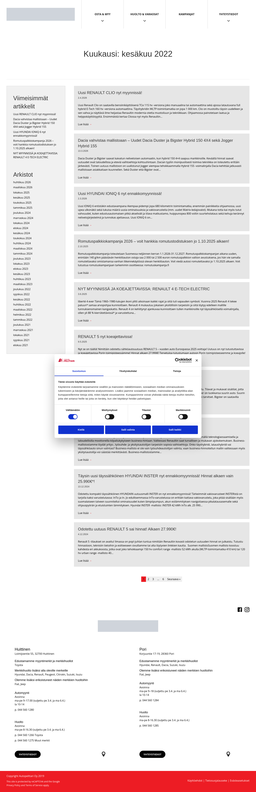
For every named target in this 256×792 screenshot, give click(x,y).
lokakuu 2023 (21, 263)
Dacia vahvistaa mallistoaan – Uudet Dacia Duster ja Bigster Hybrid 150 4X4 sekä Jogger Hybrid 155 (35, 122)
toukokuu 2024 (22, 238)
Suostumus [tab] (79, 371)
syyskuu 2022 (21, 294)
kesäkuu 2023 (21, 274)
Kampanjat (186, 14)
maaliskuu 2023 (22, 284)
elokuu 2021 (20, 345)
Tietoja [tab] (177, 371)
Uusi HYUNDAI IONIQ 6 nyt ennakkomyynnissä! (29, 133)
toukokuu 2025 (22, 202)
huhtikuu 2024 (22, 243)
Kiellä (81, 429)
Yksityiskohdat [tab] (128, 371)
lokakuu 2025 (21, 192)
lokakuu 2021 (21, 335)
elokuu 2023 (20, 269)
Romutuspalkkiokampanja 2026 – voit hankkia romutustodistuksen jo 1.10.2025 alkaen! (34, 144)
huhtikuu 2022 (22, 304)
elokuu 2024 (20, 228)
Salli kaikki (175, 429)
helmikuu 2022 (22, 314)
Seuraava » (173, 579)
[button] (28, 754)
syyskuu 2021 (21, 340)
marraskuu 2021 (23, 330)
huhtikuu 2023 (22, 279)
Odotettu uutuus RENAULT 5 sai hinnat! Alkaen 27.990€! (127, 529)
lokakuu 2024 (21, 223)
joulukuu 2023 (22, 258)
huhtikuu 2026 (22, 182)
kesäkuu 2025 (21, 197)
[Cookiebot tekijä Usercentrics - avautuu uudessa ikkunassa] (177, 360)
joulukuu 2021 (22, 325)
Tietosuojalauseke (216, 780)
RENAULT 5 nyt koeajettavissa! (105, 336)
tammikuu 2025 (22, 207)
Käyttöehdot (194, 780)
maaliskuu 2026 (22, 187)
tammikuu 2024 (22, 253)
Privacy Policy (13, 785)
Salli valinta (128, 429)
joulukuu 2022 (22, 289)
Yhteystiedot (228, 14)
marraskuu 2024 (23, 218)
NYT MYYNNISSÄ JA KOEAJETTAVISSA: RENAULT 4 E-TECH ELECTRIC (35, 155)
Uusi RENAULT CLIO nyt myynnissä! (34, 114)
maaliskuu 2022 (22, 309)
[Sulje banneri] (197, 360)
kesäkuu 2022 (21, 299)
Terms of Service (34, 785)
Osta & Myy (103, 14)
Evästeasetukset (239, 780)
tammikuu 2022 (22, 319)
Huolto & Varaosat (144, 14)
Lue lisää (85, 124)
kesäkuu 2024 (21, 233)
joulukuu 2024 (22, 213)
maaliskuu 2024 (22, 248)
